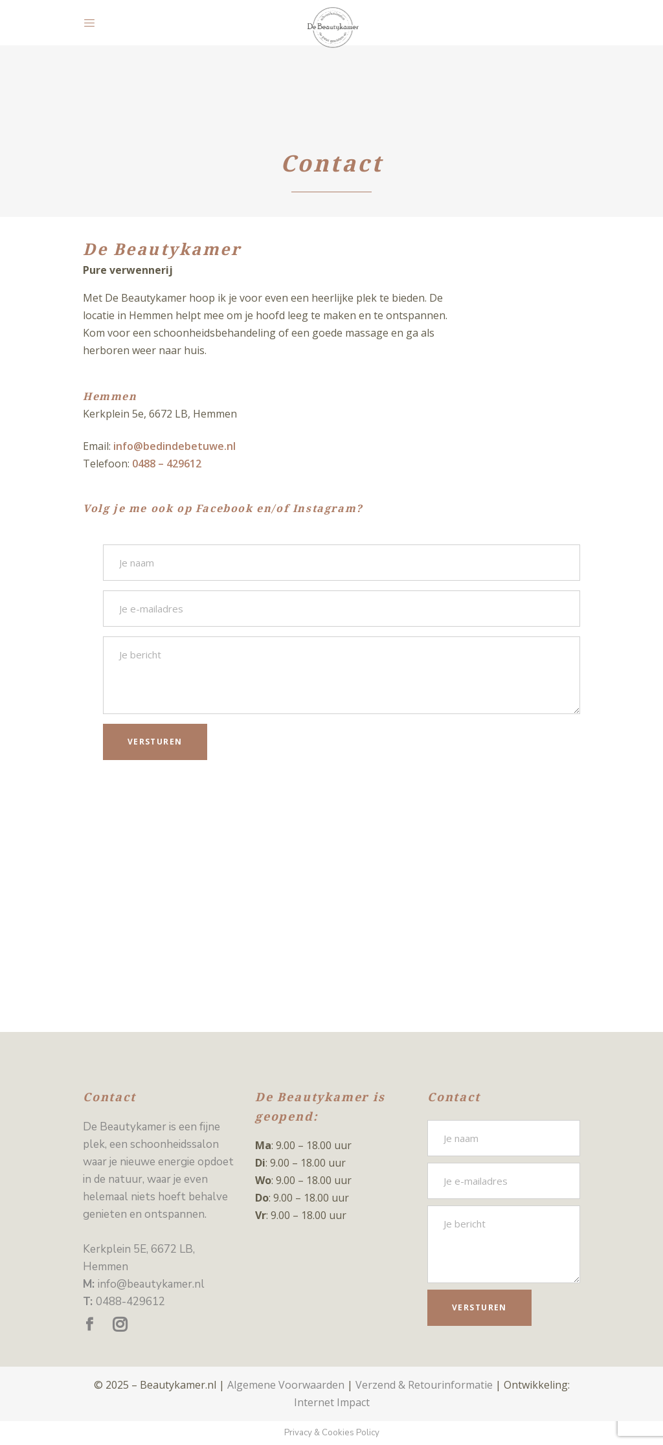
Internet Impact (332, 1402)
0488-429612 (130, 1301)
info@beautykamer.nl (151, 1284)
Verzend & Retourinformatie (424, 1385)
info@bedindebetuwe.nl (174, 446)
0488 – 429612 (166, 463)
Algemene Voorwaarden (285, 1385)
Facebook (224, 508)
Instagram (324, 508)
